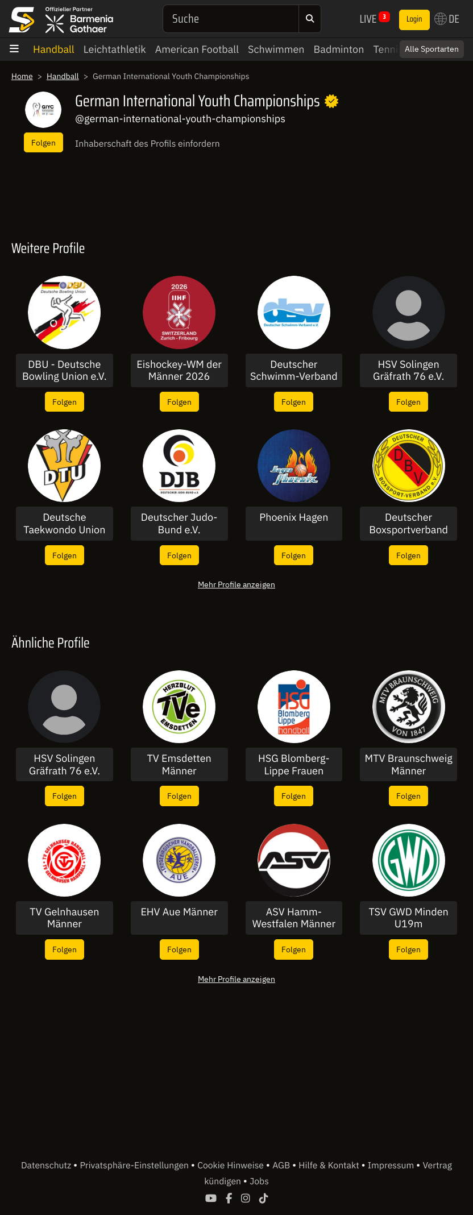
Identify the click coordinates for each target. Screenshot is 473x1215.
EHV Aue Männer (179, 912)
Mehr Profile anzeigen (236, 584)
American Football (197, 49)
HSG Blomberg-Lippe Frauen (294, 764)
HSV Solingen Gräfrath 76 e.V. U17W (408, 370)
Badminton (339, 49)
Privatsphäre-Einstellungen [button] (135, 1165)
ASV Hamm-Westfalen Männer (293, 918)
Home (22, 76)
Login (414, 19)
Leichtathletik (115, 49)
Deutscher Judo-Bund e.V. (179, 523)
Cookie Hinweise (231, 1165)
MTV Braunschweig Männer (409, 764)
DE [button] (446, 19)
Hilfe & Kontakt (329, 1165)
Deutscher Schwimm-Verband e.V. (294, 370)
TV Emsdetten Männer (179, 764)
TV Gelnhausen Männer (64, 918)
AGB (282, 1165)
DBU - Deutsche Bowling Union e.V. (64, 370)
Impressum (392, 1165)
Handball (53, 49)
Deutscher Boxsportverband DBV (408, 523)
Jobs (259, 1181)
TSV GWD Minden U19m (408, 918)
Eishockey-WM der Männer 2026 (179, 370)
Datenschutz (47, 1165)
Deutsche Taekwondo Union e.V (64, 523)
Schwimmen (276, 49)
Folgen (43, 142)
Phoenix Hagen (293, 517)
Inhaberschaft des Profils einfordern (147, 144)
